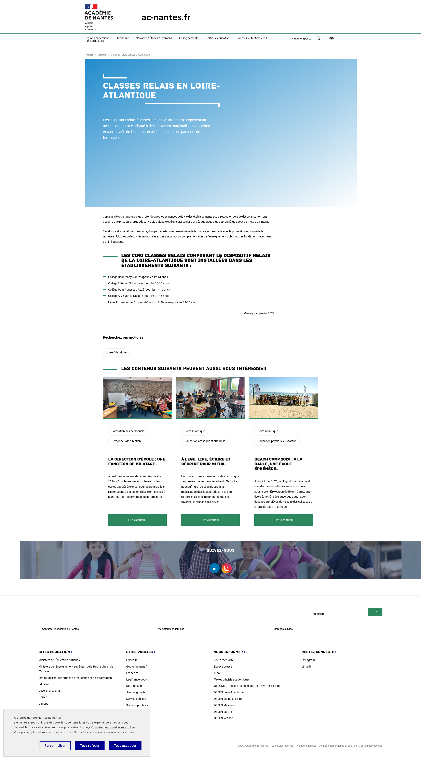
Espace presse (223, 665)
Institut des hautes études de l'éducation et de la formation (75, 676)
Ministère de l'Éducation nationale (60, 658)
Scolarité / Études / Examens (154, 38)
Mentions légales (306, 744)
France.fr (132, 671)
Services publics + (137, 703)
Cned (42, 708)
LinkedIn (307, 665)
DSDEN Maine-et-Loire (228, 697)
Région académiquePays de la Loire (97, 39)
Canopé (43, 702)
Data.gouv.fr (134, 684)
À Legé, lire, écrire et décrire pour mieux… (205, 460)
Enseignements (189, 38)
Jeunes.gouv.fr (135, 690)
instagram (227, 566)
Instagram (308, 658)
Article (102, 53)
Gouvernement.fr (137, 665)
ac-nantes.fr (166, 17)
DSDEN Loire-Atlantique (229, 690)
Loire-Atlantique (116, 350)
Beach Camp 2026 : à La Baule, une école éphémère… (278, 462)
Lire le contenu (137, 518)
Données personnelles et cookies (113, 727)
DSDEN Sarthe (223, 710)
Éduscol (44, 682)
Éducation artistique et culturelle (205, 439)
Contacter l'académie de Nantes (60, 627)
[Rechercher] (318, 39)
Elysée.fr (131, 658)
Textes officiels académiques (232, 677)
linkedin (214, 566)
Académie (123, 38)
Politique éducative (217, 38)
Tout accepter (125, 745)
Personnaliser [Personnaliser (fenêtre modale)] (55, 745)
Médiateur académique (171, 627)
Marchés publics (283, 627)
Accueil (89, 53)
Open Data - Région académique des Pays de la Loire (247, 684)
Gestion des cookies (370, 744)
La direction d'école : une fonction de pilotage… (136, 460)
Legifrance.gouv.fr (137, 677)
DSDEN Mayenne (224, 703)
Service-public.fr (136, 697)
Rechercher (318, 612)
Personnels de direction (126, 439)
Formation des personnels (128, 429)
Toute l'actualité (224, 658)
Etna (217, 671)
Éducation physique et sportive (277, 439)
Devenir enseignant (51, 689)
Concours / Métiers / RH (251, 38)
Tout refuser (89, 745)
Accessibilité (331, 38)
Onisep (43, 695)
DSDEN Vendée (223, 716)
